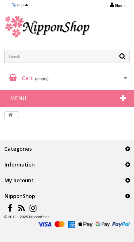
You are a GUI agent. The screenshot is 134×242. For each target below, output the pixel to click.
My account (19, 180)
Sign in (117, 4)
